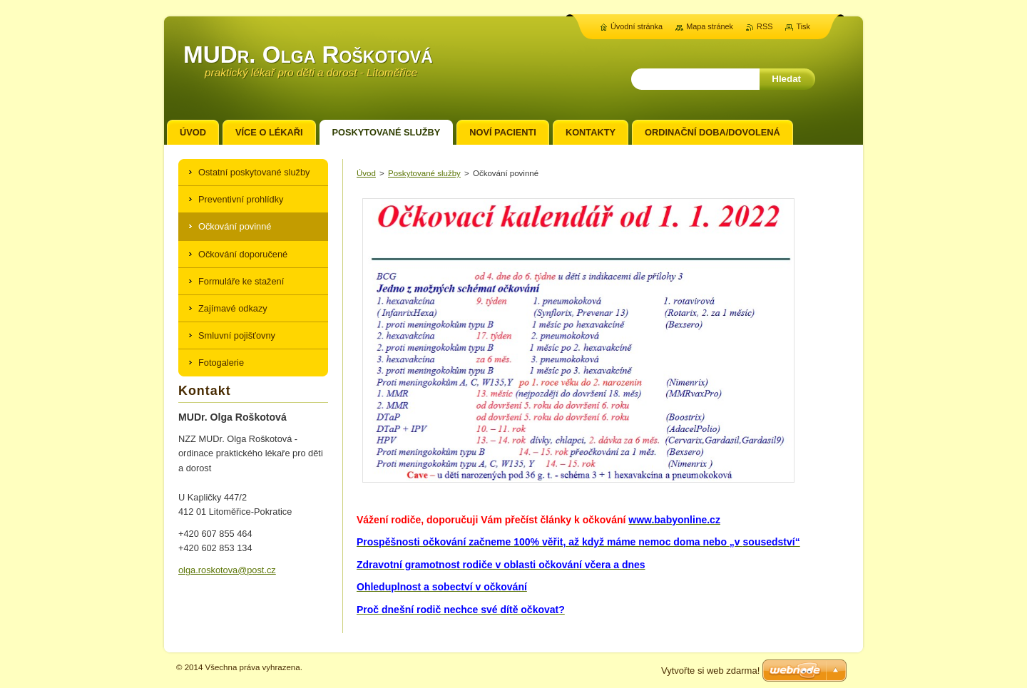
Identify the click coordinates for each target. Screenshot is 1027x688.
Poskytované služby (424, 173)
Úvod (366, 173)
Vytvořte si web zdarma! (710, 670)
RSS (764, 26)
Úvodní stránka (636, 26)
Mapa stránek (709, 26)
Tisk (803, 26)
